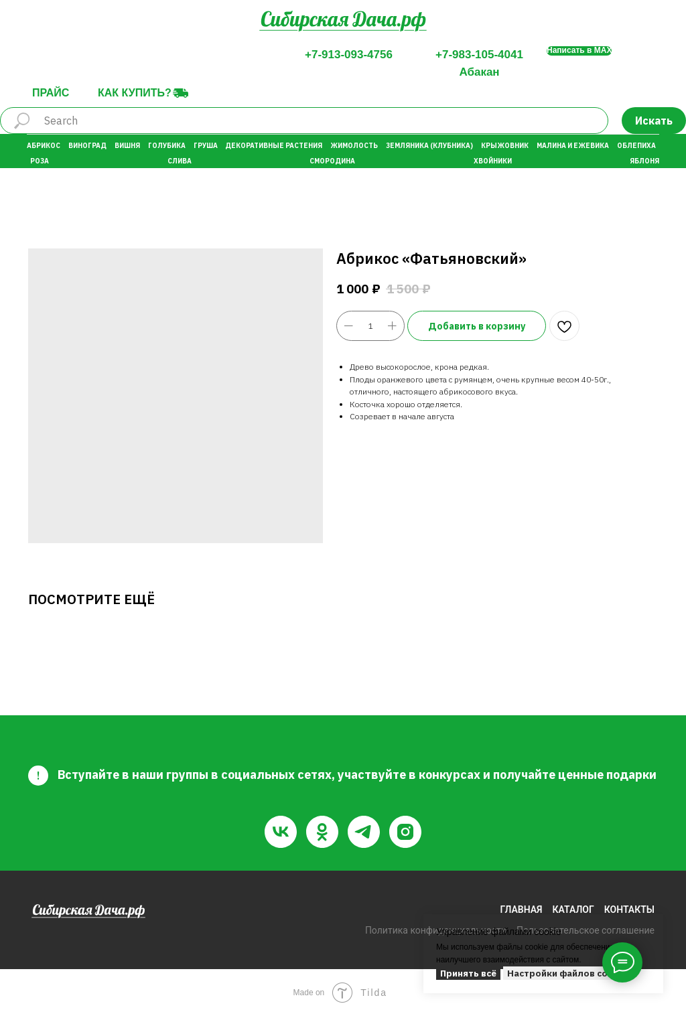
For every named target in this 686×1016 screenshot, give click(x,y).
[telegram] (364, 832)
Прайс (50, 92)
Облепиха (636, 145)
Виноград (87, 145)
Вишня (127, 145)
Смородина (332, 161)
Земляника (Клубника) (429, 145)
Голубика (167, 145)
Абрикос (43, 145)
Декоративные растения (273, 145)
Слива (179, 161)
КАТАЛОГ (573, 909)
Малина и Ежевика (573, 145)
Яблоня (644, 161)
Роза (39, 161)
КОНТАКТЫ (629, 909)
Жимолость (354, 145)
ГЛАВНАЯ (521, 909)
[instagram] (405, 832)
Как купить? (135, 92)
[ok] (322, 832)
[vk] (281, 832)
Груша (206, 145)
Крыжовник (505, 145)
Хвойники (493, 161)
